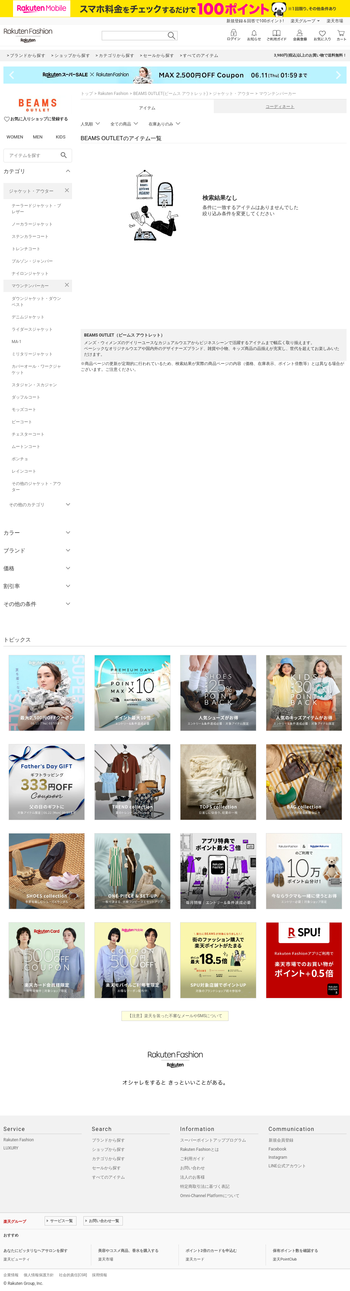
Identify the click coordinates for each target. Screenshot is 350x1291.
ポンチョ (20, 458)
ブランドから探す (108, 1140)
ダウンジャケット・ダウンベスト (36, 301)
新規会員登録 (281, 1140)
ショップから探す (108, 1149)
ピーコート (22, 421)
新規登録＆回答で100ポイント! (255, 21)
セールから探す (106, 1168)
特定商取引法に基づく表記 (205, 1186)
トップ (87, 93)
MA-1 (16, 341)
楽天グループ (303, 21)
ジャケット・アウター (31, 191)
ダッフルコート (26, 397)
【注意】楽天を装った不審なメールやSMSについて (175, 1015)
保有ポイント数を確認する (295, 1251)
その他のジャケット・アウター (36, 486)
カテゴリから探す (108, 1158)
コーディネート (280, 106)
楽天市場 (335, 21)
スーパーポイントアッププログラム (213, 1140)
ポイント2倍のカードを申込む (211, 1251)
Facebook (278, 1149)
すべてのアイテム (108, 1177)
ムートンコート (26, 446)
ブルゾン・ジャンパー (32, 261)
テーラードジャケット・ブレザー (36, 208)
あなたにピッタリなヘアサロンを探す (35, 1251)
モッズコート (24, 409)
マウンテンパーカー (30, 285)
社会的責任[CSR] (73, 1275)
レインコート (24, 471)
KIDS (61, 136)
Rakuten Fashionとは (199, 1149)
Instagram (278, 1157)
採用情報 (99, 1275)
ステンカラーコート (30, 236)
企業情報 (11, 1275)
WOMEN (15, 136)
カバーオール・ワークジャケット (36, 369)
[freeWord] (37, 155)
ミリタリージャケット (32, 354)
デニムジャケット (28, 317)
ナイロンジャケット (30, 273)
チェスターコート (28, 434)
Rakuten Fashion (113, 93)
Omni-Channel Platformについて (210, 1195)
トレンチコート (26, 248)
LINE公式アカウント (287, 1166)
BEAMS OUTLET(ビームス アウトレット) (170, 93)
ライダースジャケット (32, 329)
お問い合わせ (192, 1168)
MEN (38, 136)
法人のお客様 (192, 1177)
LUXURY (11, 1148)
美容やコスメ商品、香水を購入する (128, 1251)
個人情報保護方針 (39, 1275)
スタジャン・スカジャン (34, 384)
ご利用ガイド (192, 1158)
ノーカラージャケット (32, 224)
